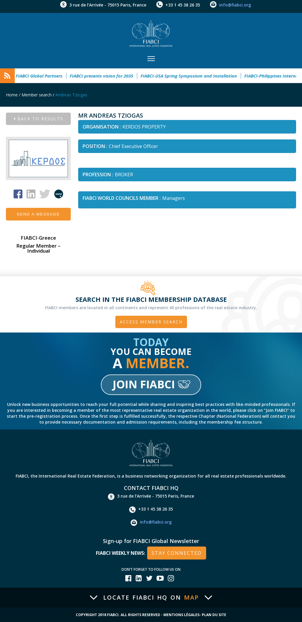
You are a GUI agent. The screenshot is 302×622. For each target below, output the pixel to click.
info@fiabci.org (235, 5)
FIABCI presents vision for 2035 (103, 76)
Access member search (151, 322)
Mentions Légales (181, 614)
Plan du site (214, 614)
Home (12, 95)
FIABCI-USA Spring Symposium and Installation (190, 76)
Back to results (38, 118)
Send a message (38, 214)
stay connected (177, 553)
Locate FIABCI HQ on (151, 597)
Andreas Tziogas (71, 95)
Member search (37, 95)
